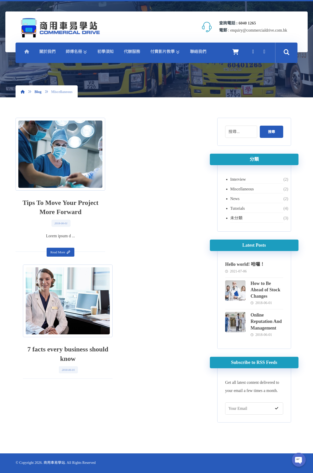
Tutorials (237, 208)
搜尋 (271, 132)
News (234, 198)
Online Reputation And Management (266, 321)
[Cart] (235, 51)
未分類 (236, 218)
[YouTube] (264, 51)
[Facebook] (253, 51)
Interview (238, 179)
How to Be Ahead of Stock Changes (265, 290)
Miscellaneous (242, 189)
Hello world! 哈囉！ (245, 264)
